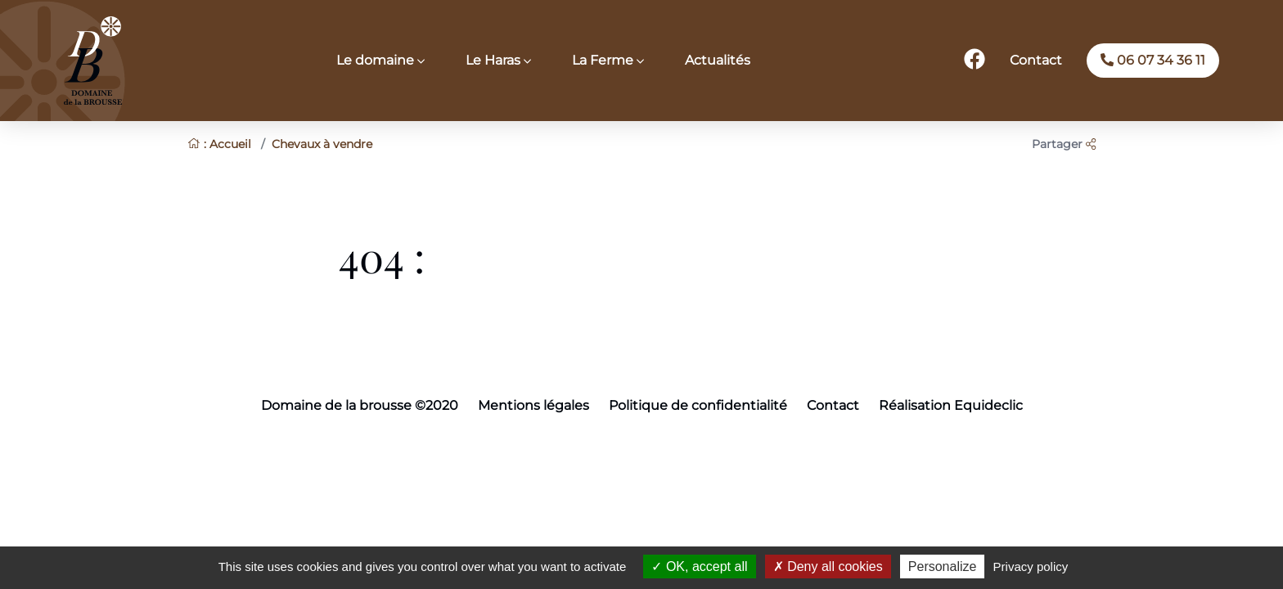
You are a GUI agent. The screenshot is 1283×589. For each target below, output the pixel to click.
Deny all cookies (828, 566)
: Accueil (219, 144)
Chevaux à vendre (322, 144)
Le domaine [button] (376, 60)
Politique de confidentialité (698, 405)
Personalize (942, 566)
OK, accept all (699, 566)
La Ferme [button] (604, 60)
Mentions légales (533, 405)
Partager (1064, 144)
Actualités (717, 60)
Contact (1036, 60)
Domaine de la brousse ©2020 (359, 405)
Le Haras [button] (495, 60)
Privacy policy (1031, 566)
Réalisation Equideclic (951, 405)
